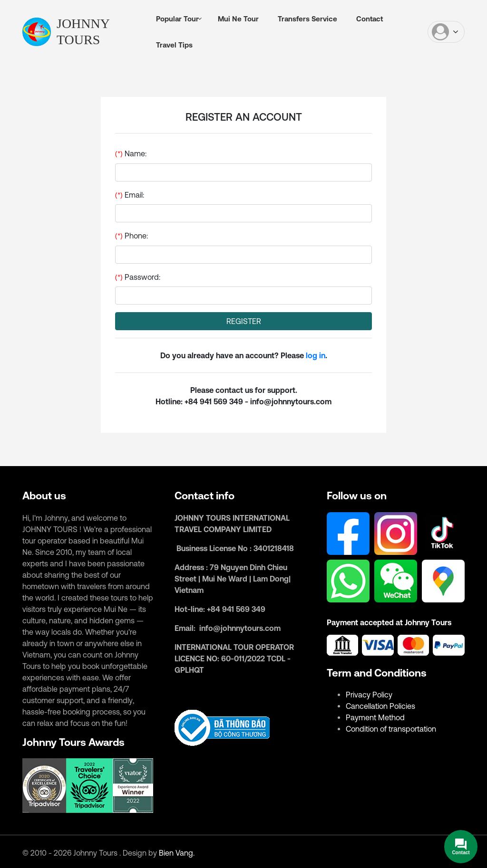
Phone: (171, 235)
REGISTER (243, 321)
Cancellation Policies (380, 706)
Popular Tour (177, 19)
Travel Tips (174, 45)
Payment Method (375, 717)
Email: (169, 195)
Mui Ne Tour (238, 19)
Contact (369, 19)
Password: (177, 277)
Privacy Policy (369, 694)
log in (315, 355)
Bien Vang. (177, 853)
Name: (170, 153)
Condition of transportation (391, 729)
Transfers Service (307, 19)
